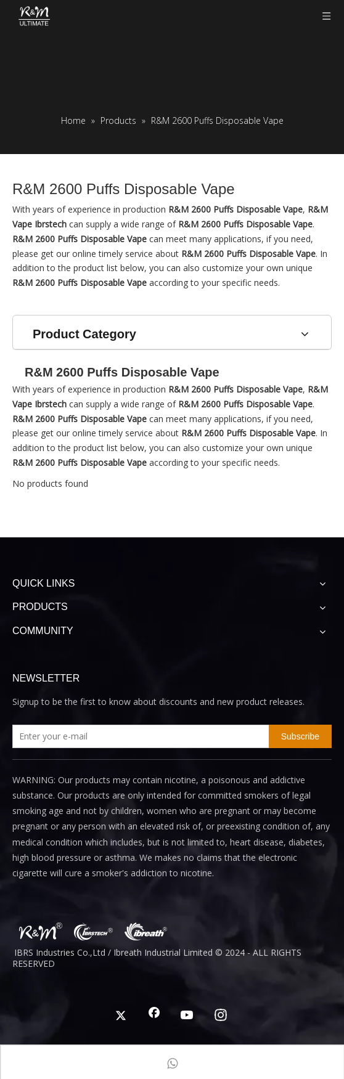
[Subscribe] (300, 736)
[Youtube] (187, 1016)
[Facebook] (154, 1016)
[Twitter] (121, 1016)
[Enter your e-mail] (138, 736)
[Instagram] (221, 1016)
